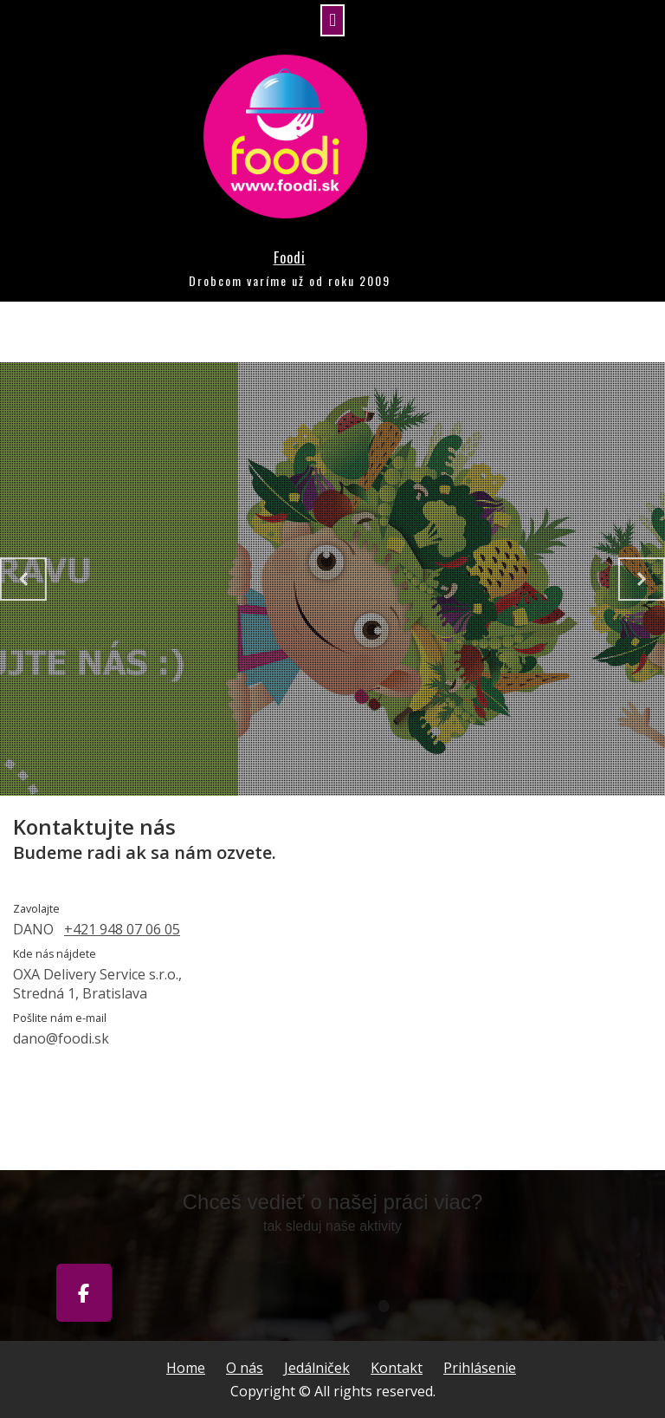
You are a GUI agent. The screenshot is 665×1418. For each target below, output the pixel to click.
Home (185, 1367)
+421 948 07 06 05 (122, 929)
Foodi (290, 257)
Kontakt (397, 1367)
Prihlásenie (479, 1367)
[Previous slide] (23, 579)
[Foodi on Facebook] (84, 1293)
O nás (244, 1367)
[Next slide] (641, 579)
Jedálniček (317, 1367)
